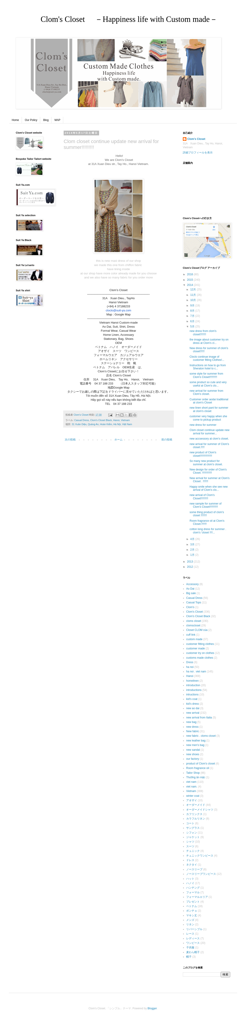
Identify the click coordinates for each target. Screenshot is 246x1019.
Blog (46, 120)
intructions (192, 694)
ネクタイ (191, 864)
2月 (192, 549)
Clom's (190, 607)
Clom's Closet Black (101, 420)
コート (190, 823)
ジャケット (193, 837)
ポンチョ (191, 910)
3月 (192, 544)
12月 (193, 289)
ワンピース (193, 943)
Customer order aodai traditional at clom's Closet (209, 401)
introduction (193, 685)
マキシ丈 (191, 915)
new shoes (192, 754)
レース (190, 933)
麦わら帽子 (193, 952)
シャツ (190, 841)
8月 (192, 310)
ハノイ (190, 883)
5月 (192, 326)
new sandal (193, 749)
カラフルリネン (195, 818)
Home (15, 120)
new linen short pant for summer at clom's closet (209, 409)
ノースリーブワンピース (201, 873)
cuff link (190, 634)
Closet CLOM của (196, 630)
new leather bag (195, 740)
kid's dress (192, 703)
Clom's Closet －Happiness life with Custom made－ (113, 19)
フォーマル (193, 892)
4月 (192, 539)
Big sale (191, 593)
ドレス (190, 860)
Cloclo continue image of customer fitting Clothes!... (207, 358)
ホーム (118, 439)
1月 (192, 554)
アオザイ (191, 800)
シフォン (191, 832)
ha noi (190, 667)
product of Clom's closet (200, 763)
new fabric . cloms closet (201, 735)
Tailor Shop (193, 772)
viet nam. (191, 786)
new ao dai (192, 708)
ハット (190, 878)
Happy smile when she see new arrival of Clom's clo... (209, 488)
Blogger (152, 1008)
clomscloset (193, 625)
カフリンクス (194, 814)
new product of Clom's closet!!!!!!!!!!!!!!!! (203, 454)
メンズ (190, 920)
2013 (190, 561)
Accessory (192, 584)
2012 (190, 566)
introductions (194, 690)
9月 (192, 305)
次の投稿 (70, 439)
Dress (189, 662)
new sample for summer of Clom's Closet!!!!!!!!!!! (205, 505)
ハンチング (193, 887)
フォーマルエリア (197, 897)
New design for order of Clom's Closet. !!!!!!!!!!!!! (208, 471)
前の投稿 (166, 439)
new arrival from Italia (199, 717)
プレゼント (193, 901)
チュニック (193, 850)
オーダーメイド (195, 804)
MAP (57, 120)
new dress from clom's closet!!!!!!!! (203, 332)
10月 (193, 300)
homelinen (192, 680)
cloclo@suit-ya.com (118, 310)
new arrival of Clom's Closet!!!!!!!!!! (202, 496)
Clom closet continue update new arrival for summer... (210, 431)
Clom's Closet (196, 139)
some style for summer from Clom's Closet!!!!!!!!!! (206, 375)
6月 (192, 321)
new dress (192, 726)
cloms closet (193, 621)
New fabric (192, 731)
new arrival (192, 712)
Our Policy (31, 120)
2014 (190, 285)
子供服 (190, 947)
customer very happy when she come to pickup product (208, 418)
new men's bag (195, 745)
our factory (192, 758)
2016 (190, 274)
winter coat (192, 795)
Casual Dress (81, 420)
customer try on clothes (200, 653)
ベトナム (191, 906)
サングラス (193, 827)
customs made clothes (199, 657)
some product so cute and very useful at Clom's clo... (208, 384)
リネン (190, 924)
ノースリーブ (194, 869)
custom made (194, 639)
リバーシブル (194, 929)
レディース (193, 938)
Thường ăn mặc (195, 777)
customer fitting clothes (200, 644)
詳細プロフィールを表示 (198, 152)
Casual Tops (193, 602)
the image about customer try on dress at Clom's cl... (209, 341)
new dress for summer (203, 424)
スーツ (190, 846)
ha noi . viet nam (196, 671)
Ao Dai (190, 588)
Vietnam (125, 420)
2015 (190, 279)
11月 (193, 294)
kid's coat (191, 699)
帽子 (189, 956)
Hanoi (116, 420)
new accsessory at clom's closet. (209, 438)
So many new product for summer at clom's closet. (206, 462)
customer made (195, 648)
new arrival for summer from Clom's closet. (206, 392)
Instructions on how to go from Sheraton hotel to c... (208, 367)
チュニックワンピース (199, 855)
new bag (191, 722)
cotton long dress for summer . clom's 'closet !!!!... (208, 531)
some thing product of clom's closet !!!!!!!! (207, 514)
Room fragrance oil (197, 768)
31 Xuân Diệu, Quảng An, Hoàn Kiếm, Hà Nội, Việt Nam (102, 424)
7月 (192, 315)
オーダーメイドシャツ (199, 809)
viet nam (191, 781)
